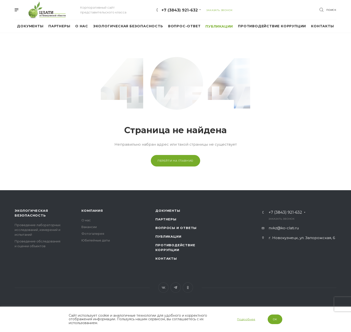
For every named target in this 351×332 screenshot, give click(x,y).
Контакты (166, 258)
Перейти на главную (175, 160)
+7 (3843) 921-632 (179, 10)
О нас (86, 220)
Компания (92, 210)
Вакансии (89, 227)
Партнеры (165, 219)
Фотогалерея (92, 233)
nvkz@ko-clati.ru (284, 228)
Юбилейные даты (95, 240)
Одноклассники (188, 287)
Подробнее (246, 319)
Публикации (168, 236)
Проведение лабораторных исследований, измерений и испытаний (38, 229)
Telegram (175, 287)
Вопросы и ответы (176, 228)
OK (275, 319)
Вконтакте (163, 287)
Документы (167, 210)
